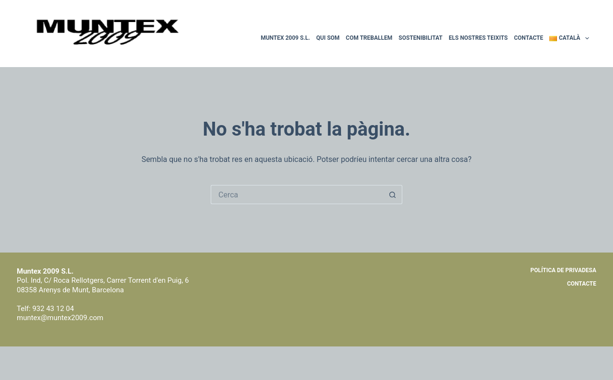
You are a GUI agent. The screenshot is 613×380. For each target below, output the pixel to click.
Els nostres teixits (478, 38)
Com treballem (369, 38)
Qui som (328, 38)
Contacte (528, 38)
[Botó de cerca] (392, 194)
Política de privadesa (563, 270)
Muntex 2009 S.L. (285, 38)
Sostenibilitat (420, 38)
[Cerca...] (297, 194)
